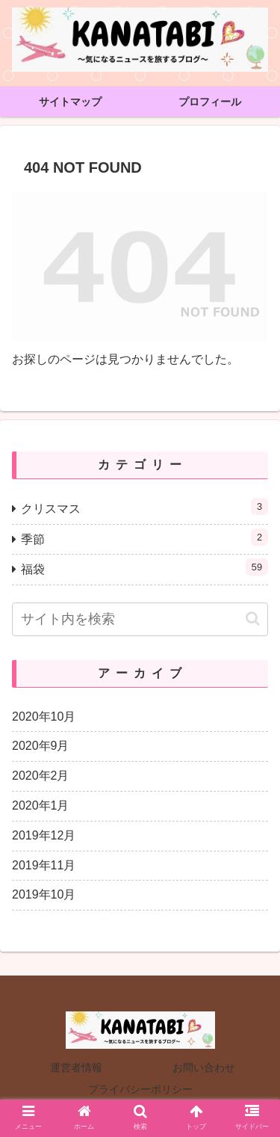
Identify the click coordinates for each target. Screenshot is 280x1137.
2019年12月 (43, 835)
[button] (253, 618)
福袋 (144, 567)
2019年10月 (43, 894)
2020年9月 (40, 745)
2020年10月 (43, 716)
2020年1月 (40, 805)
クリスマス (144, 506)
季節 (144, 537)
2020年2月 (40, 775)
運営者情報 (76, 1067)
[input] (140, 619)
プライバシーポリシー (140, 1089)
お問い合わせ (203, 1067)
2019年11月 (43, 865)
